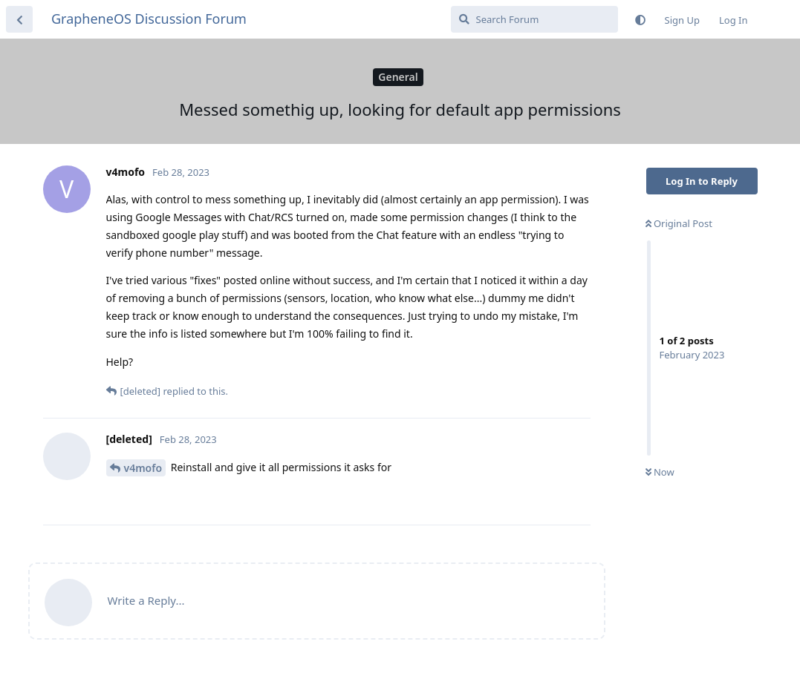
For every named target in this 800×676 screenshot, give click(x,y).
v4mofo (143, 468)
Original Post (678, 223)
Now (659, 472)
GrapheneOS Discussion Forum (149, 18)
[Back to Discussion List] (19, 19)
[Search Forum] (534, 19)
